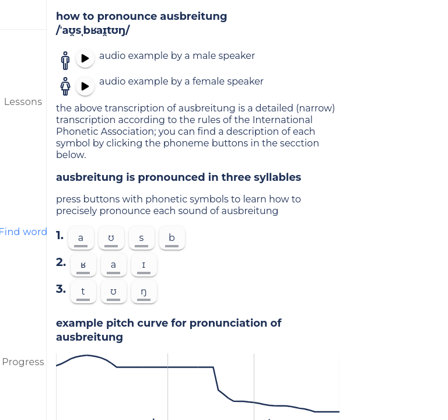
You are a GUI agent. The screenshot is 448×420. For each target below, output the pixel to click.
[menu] (23, 15)
